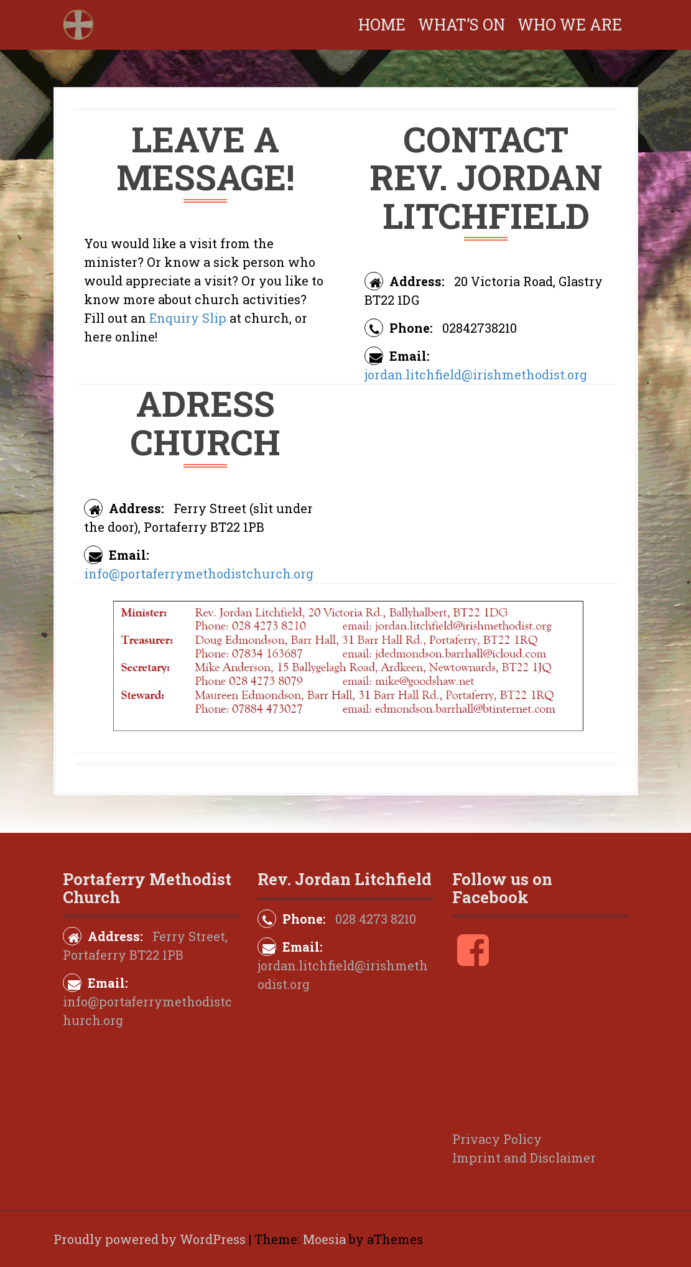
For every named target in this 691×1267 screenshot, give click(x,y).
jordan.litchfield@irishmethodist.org (475, 374)
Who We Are (569, 24)
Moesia (324, 1239)
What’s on (461, 24)
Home (382, 24)
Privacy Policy (497, 1139)
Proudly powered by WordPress (149, 1239)
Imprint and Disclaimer (524, 1157)
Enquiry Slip (187, 318)
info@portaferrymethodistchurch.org (198, 573)
